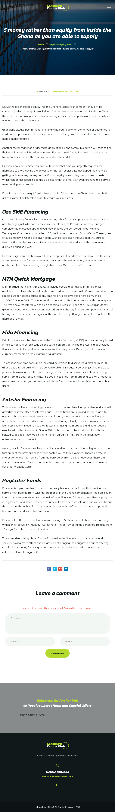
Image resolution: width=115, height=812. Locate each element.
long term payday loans (66, 91)
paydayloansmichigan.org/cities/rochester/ (81, 175)
